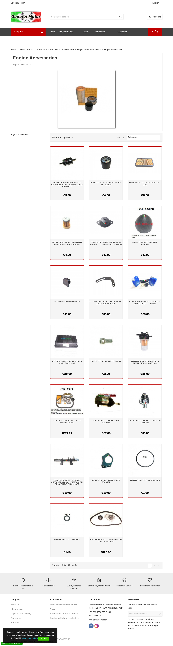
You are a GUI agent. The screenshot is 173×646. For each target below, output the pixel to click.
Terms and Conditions (100, 35)
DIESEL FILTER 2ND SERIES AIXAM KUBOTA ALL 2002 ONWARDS (67, 243)
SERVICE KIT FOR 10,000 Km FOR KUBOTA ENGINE (67, 422)
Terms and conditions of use (63, 605)
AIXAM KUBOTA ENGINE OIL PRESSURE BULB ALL (145, 422)
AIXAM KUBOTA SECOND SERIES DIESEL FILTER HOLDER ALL (145, 362)
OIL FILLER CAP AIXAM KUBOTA (67, 302)
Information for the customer (64, 613)
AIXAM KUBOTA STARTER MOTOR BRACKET (105, 481)
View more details (30, 638)
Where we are (17, 609)
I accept (44, 639)
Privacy (53, 609)
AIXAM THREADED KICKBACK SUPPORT (144, 243)
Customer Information (123, 35)
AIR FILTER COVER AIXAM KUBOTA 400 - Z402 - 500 (67, 362)
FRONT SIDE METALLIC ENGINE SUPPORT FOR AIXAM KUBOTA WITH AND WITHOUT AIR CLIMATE (67, 482)
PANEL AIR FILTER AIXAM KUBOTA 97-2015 (145, 184)
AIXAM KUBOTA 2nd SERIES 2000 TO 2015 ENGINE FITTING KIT (145, 303)
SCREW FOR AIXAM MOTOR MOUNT (106, 361)
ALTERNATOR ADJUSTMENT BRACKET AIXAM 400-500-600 (106, 303)
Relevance (144, 137)
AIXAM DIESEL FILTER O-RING (67, 540)
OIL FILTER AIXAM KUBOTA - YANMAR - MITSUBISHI (106, 184)
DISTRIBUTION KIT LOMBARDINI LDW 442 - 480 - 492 (106, 541)
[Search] (86, 17)
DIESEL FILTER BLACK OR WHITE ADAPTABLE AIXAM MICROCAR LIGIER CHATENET (67, 185)
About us (86, 35)
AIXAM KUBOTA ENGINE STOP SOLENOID (106, 422)
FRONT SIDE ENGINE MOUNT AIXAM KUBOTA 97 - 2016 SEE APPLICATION (106, 243)
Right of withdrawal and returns (65, 618)
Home (52, 31)
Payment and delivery (21, 613)
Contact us (16, 618)
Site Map (15, 622)
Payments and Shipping (66, 35)
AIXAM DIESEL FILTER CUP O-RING (145, 480)
